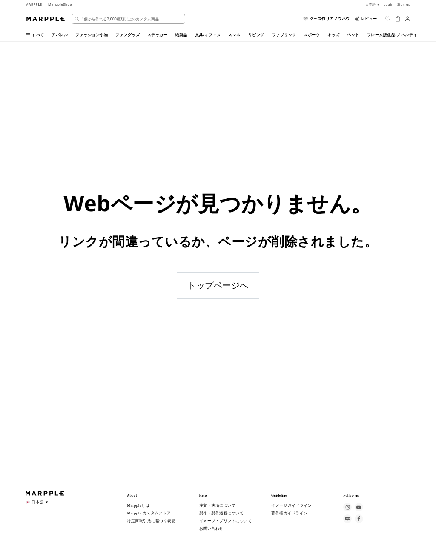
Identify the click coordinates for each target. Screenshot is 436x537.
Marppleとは (138, 505)
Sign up (403, 4)
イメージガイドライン (291, 505)
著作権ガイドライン (289, 513)
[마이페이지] (407, 19)
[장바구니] (398, 19)
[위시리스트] (387, 19)
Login (388, 4)
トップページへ (218, 285)
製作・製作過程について (221, 513)
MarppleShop (60, 4)
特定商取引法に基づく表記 (151, 521)
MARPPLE (34, 4)
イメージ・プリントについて (225, 521)
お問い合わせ (211, 528)
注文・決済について (217, 505)
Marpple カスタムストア (149, 513)
